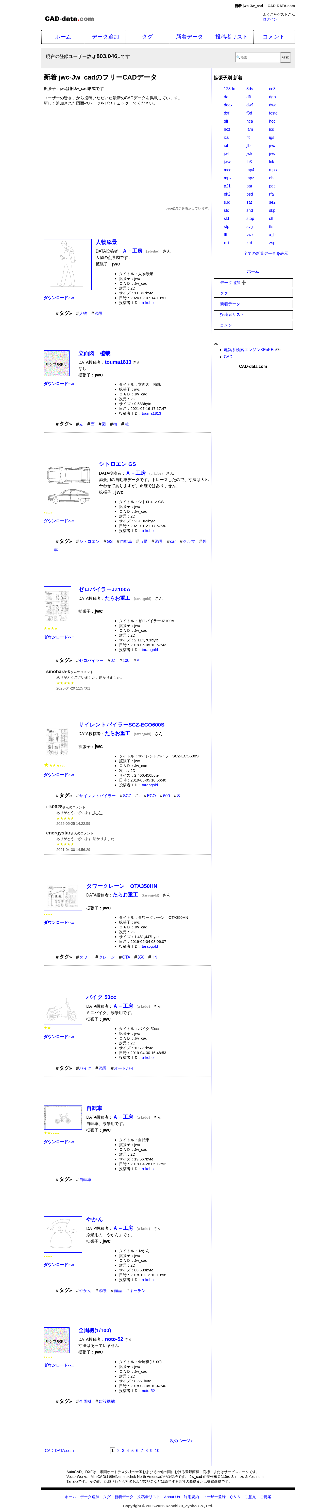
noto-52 (148, 1390)
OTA (126, 957)
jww (227, 162)
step (250, 218)
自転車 (94, 1108)
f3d (249, 113)
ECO (151, 796)
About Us (172, 1497)
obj (271, 178)
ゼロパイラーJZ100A (104, 589)
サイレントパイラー (97, 796)
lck (271, 162)
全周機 (85, 1401)
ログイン (270, 19)
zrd (249, 243)
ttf (225, 235)
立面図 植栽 (94, 353)
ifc (248, 137)
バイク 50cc (101, 997)
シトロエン (89, 541)
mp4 (250, 170)
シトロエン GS (117, 464)
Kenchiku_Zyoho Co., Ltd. (189, 1506)
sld (226, 218)
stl (271, 218)
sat (249, 202)
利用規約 (191, 1497)
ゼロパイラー (91, 660)
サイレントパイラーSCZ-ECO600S (121, 725)
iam (249, 129)
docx (228, 105)
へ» (59, 298)
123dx (229, 89)
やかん (94, 1219)
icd (271, 129)
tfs (271, 226)
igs (271, 137)
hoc (272, 121)
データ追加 (105, 37)
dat (226, 97)
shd (249, 210)
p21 (227, 186)
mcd (227, 170)
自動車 (126, 541)
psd (249, 194)
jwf (226, 153)
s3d (227, 202)
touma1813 (151, 413)
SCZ (127, 796)
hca (249, 121)
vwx (250, 235)
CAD (228, 357)
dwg (272, 105)
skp (272, 210)
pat (249, 186)
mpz (250, 178)
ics (226, 137)
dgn (272, 97)
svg (249, 226)
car (173, 541)
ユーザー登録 (214, 1497)
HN (154, 957)
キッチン (137, 1290)
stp (226, 226)
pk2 (227, 194)
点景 (143, 541)
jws (272, 153)
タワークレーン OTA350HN (121, 886)
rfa (271, 194)
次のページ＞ (182, 1441)
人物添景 (106, 242)
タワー (85, 957)
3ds (249, 89)
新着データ (189, 37)
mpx (227, 178)
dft (248, 97)
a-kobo (148, 302)
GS (110, 541)
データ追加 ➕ (233, 282)
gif (226, 121)
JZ (113, 660)
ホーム (63, 37)
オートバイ (124, 1068)
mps (273, 170)
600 (166, 796)
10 (157, 1450)
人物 (83, 313)
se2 (272, 202)
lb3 (249, 162)
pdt (272, 186)
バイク (85, 1068)
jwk (249, 153)
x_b (272, 235)
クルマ (189, 541)
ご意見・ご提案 (258, 1497)
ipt (226, 145)
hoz (227, 129)
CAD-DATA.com (281, 6)
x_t (226, 243)
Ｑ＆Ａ (235, 1497)
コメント (274, 37)
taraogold (150, 649)
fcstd (273, 113)
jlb (248, 145)
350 (141, 957)
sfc (226, 210)
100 (126, 660)
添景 (99, 313)
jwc (272, 145)
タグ (147, 37)
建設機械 (107, 1401)
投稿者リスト (231, 37)
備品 (118, 1290)
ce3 (272, 89)
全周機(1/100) (94, 1330)
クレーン (107, 957)
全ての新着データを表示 (266, 253)
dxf (226, 113)
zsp (272, 243)
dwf (249, 105)
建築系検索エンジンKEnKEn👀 (252, 350)
